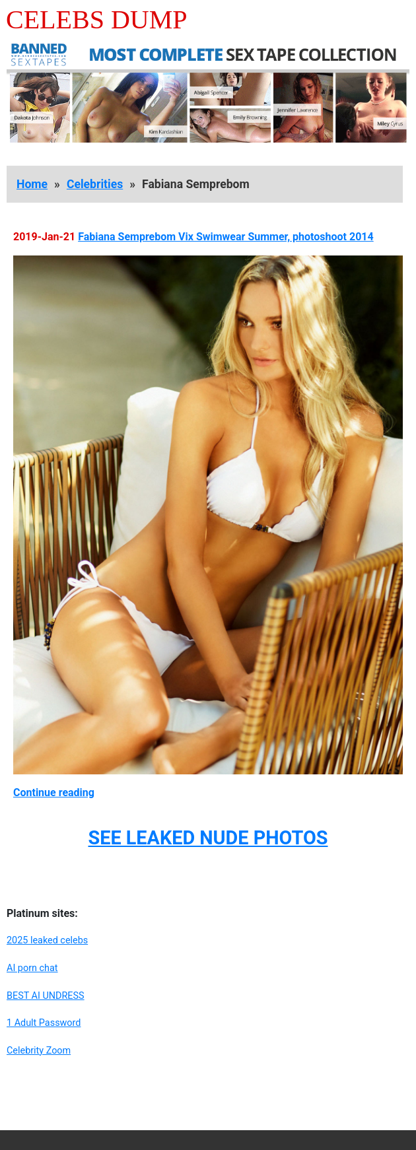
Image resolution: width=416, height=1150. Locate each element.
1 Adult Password (44, 1023)
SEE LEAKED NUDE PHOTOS (208, 838)
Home (32, 184)
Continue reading (53, 792)
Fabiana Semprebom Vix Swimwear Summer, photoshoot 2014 (226, 236)
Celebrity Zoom (39, 1050)
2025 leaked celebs (47, 940)
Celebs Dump (97, 19)
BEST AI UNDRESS (46, 995)
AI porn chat (32, 968)
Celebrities (95, 184)
